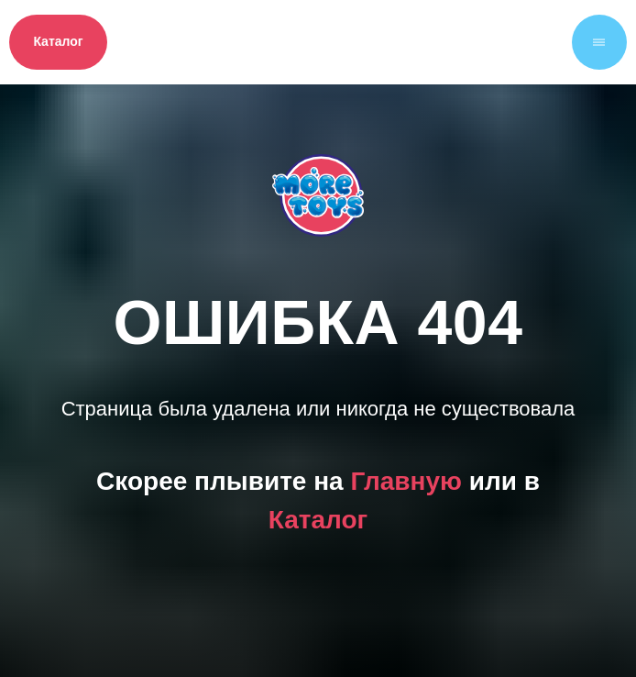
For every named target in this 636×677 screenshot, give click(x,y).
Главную (405, 481)
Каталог (318, 519)
